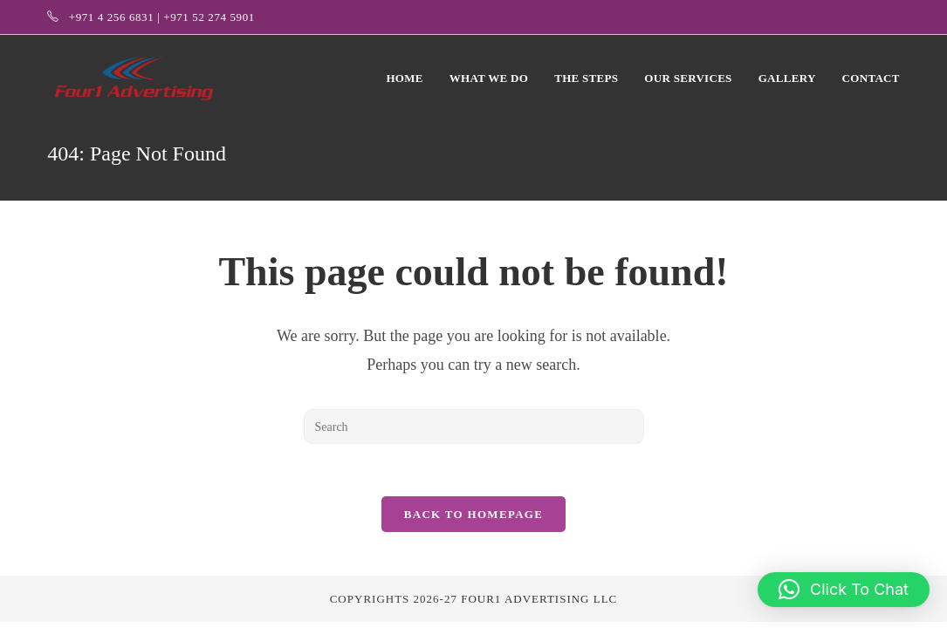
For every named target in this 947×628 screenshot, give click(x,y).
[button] (844, 589)
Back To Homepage (473, 514)
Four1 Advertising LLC (539, 598)
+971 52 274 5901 (209, 17)
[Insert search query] (474, 426)
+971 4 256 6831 (111, 17)
